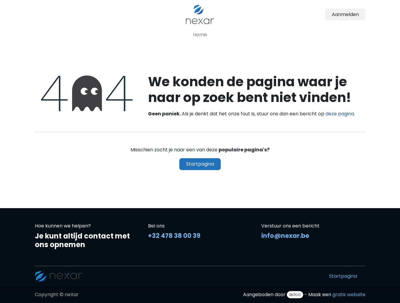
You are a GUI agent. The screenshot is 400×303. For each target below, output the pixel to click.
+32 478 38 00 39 (174, 235)
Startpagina (200, 164)
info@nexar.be (285, 235)
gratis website (348, 294)
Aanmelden (345, 14)
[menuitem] (200, 35)
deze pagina (340, 113)
